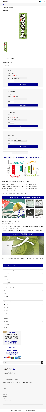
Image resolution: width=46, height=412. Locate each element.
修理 (4, 290)
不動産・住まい (6, 315)
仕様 (16, 152)
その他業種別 (6, 324)
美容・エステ (6, 310)
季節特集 (5, 276)
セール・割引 (6, 279)
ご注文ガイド (5, 394)
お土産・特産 (6, 304)
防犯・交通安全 (6, 284)
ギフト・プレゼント (7, 301)
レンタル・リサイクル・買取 (9, 287)
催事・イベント (6, 273)
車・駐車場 (6, 318)
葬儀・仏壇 (6, 307)
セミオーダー (24, 152)
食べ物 (5, 293)
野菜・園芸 (6, 321)
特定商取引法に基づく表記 (7, 400)
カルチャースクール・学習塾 (9, 270)
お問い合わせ (5, 396)
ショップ (5, 313)
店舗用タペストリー (7, 152)
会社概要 (4, 398)
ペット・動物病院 (7, 282)
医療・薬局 (6, 327)
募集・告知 (6, 296)
